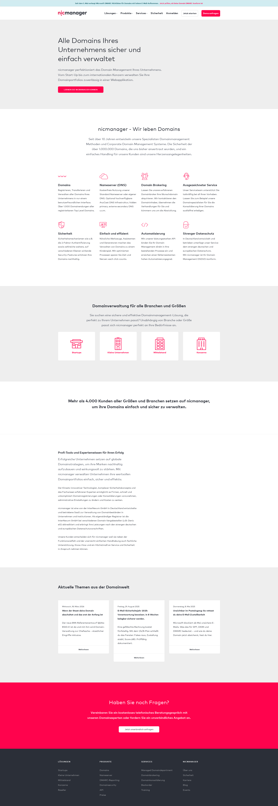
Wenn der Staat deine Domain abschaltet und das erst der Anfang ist (82, 613)
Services (141, 13)
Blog (185, 786)
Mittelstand (160, 352)
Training (145, 791)
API (101, 791)
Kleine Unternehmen (118, 352)
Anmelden (172, 13)
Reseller (62, 791)
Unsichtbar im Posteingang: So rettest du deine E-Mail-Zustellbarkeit (193, 613)
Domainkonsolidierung (153, 781)
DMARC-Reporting (109, 781)
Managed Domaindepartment (157, 771)
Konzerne (201, 352)
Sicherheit (157, 13)
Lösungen (110, 13)
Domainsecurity (108, 786)
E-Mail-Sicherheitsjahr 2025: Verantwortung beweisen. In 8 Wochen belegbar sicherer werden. (138, 615)
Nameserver (106, 776)
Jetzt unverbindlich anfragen (139, 729)
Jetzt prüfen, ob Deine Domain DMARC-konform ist (181, 3)
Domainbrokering (150, 776)
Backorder (146, 786)
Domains (104, 771)
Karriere (187, 781)
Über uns (187, 771)
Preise (103, 796)
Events (186, 791)
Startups (76, 352)
